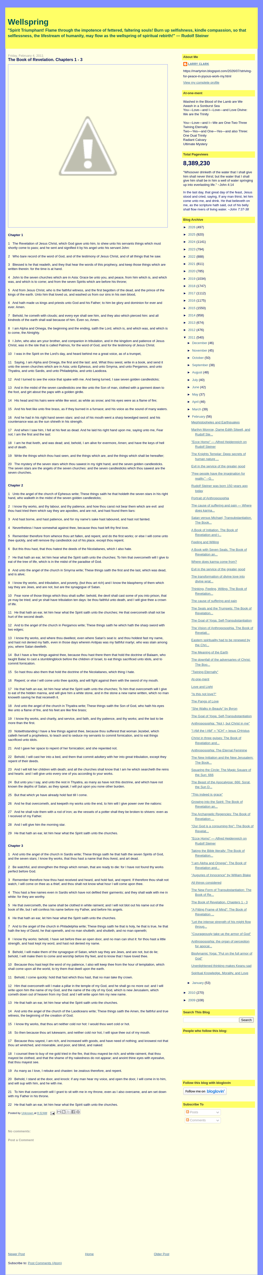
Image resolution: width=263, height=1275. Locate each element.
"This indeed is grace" (207, 794)
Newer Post (16, 1254)
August (197, 372)
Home (89, 1254)
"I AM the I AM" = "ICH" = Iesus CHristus (220, 731)
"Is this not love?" (203, 694)
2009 (192, 1000)
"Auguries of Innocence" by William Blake (221, 875)
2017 (192, 293)
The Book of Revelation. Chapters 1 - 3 (219, 902)
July (195, 380)
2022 (192, 256)
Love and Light (202, 687)
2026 (192, 227)
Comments (196, 1120)
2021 (192, 264)
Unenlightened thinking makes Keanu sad (221, 966)
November (200, 350)
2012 (192, 330)
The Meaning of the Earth (209, 652)
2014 (192, 315)
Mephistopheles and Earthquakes (215, 422)
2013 (192, 322)
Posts (192, 1112)
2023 (192, 249)
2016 (192, 300)
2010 (192, 992)
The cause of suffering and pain (214, 601)
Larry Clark (198, 64)
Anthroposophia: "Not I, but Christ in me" (220, 723)
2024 (192, 242)
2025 (192, 234)
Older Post (161, 1254)
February (199, 416)
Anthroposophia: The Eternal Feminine (219, 750)
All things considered (206, 882)
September (200, 365)
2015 (192, 308)
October (198, 358)
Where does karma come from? (214, 562)
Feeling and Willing (205, 542)
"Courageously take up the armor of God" (221, 934)
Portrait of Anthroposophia (210, 498)
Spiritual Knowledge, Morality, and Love (219, 973)
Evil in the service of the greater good (218, 466)
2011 (192, 337)
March (197, 409)
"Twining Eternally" (204, 672)
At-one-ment (200, 679)
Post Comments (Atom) (45, 1263)
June (196, 387)
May (195, 394)
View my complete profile (201, 82)
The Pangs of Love (205, 701)
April (196, 402)
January (198, 983)
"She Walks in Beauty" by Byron (214, 708)
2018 (192, 286)
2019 (192, 279)
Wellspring (28, 21)
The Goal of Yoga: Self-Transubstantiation (221, 620)
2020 (192, 271)
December (200, 343)
